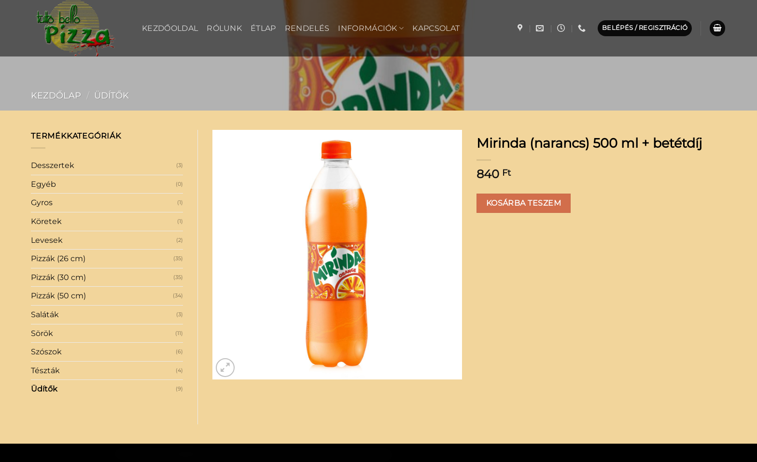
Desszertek (52, 165)
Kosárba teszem (523, 203)
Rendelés (307, 28)
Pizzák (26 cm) (58, 258)
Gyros (42, 202)
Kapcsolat (436, 28)
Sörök (42, 333)
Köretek (46, 221)
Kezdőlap (56, 95)
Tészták (45, 370)
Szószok (46, 351)
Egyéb (43, 184)
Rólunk (224, 28)
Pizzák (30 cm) (58, 277)
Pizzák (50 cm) (58, 295)
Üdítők (111, 95)
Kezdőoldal (170, 28)
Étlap (263, 28)
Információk (371, 28)
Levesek (47, 240)
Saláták (45, 314)
